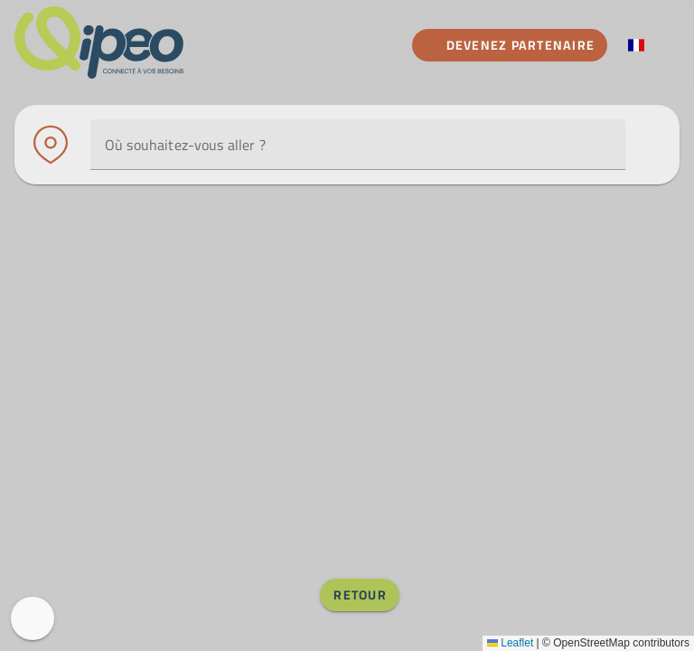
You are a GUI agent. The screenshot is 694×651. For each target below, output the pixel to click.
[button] (603, 145)
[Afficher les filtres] (647, 144)
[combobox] (357, 144)
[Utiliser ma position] (571, 145)
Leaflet (510, 643)
